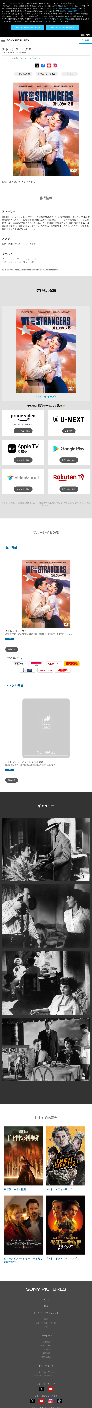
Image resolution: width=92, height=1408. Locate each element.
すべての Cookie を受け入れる (28, 28)
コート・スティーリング (59, 1189)
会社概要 (46, 1342)
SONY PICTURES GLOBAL (45, 1376)
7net (45, 672)
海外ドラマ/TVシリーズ (46, 1323)
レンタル (69, 431)
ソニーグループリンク (46, 1372)
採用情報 (46, 1353)
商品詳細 (11, 649)
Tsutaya (27, 672)
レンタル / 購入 (23, 431)
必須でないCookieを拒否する (62, 28)
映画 (46, 1306)
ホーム (46, 1299)
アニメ (46, 1327)
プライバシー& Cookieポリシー (64, 9)
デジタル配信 (23, 74)
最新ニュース (46, 1345)
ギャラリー (69, 74)
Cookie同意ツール (75, 11)
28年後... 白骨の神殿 (15, 1189)
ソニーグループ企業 (62, 19)
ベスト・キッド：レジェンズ (61, 1258)
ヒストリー (46, 1349)
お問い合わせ (46, 1357)
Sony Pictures (43, 19)
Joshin (63, 672)
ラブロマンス (34, 58)
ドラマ (23, 58)
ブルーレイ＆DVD (46, 74)
